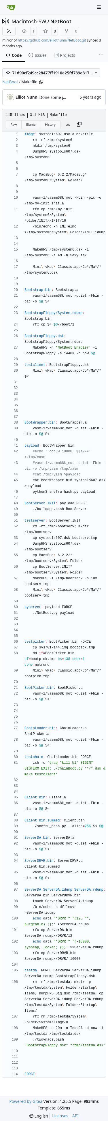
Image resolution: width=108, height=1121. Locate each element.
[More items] (101, 55)
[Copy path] (41, 82)
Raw (14, 124)
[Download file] (68, 124)
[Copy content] (79, 124)
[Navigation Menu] (99, 7)
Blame (31, 124)
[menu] (38, 1116)
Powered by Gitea (25, 1101)
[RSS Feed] (9, 31)
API (75, 1115)
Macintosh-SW (29, 21)
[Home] (11, 7)
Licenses (60, 1115)
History (50, 124)
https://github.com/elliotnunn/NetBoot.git (52, 40)
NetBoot (61, 21)
